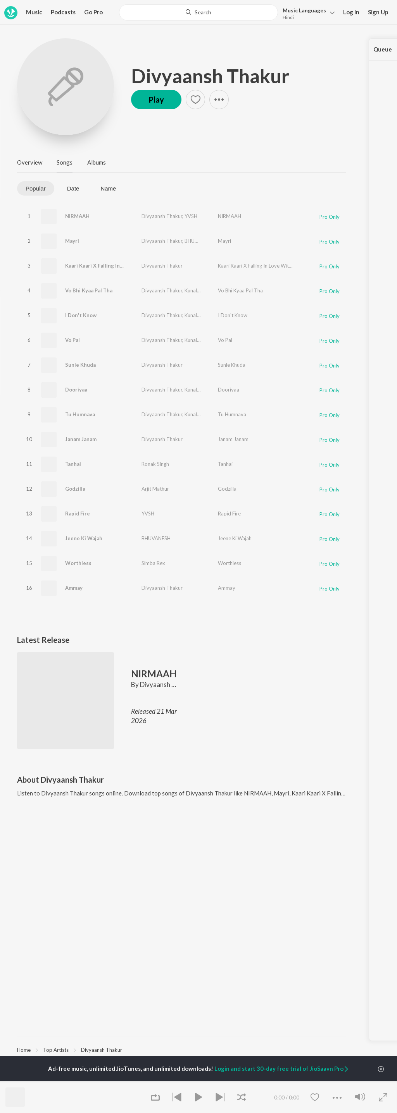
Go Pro (93, 12)
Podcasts (63, 12)
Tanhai (73, 464)
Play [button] (156, 99)
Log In (351, 12)
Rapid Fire (77, 513)
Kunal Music (198, 290)
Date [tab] (73, 188)
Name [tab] (108, 188)
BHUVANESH (199, 241)
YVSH (191, 216)
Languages (304, 10)
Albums (96, 162)
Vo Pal (72, 340)
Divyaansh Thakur (210, 76)
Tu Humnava (80, 414)
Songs (64, 162)
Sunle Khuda (80, 365)
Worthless (78, 563)
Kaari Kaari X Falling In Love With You (110, 266)
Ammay (74, 588)
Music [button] (34, 12)
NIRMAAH (77, 216)
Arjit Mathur (155, 489)
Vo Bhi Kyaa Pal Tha (88, 290)
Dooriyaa (76, 389)
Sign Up (378, 12)
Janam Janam (81, 439)
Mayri (72, 241)
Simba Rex (153, 563)
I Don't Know (81, 315)
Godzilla (75, 489)
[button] (306, 13)
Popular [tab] (36, 188)
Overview (29, 162)
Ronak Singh (155, 464)
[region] (181, 1049)
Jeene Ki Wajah (83, 538)
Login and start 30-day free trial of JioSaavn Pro (281, 1068)
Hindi (288, 17)
